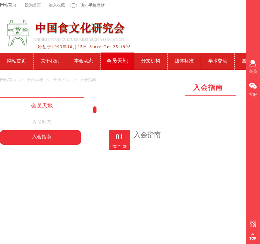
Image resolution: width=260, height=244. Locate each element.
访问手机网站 (92, 5)
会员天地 (35, 79)
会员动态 (41, 122)
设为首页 (33, 5)
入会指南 (88, 79)
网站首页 (8, 4)
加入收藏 (57, 5)
